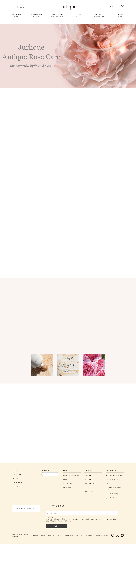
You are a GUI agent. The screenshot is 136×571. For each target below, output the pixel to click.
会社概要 (35, 534)
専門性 (65, 478)
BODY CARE (57, 15)
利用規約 (59, 534)
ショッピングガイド (112, 478)
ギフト (86, 486)
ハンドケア (87, 478)
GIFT (78, 15)
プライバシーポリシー (87, 534)
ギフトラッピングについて (114, 474)
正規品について (89, 490)
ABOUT (15, 469)
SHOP (15, 485)
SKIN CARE (15, 15)
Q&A (108, 482)
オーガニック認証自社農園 (71, 474)
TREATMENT (17, 481)
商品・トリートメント (69, 482)
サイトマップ (110, 496)
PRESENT (99, 15)
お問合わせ (51, 534)
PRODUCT (16, 477)
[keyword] (25, 7)
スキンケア (87, 474)
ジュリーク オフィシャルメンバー (114, 487)
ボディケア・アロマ (90, 482)
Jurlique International (102, 534)
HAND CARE (36, 15)
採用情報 (43, 534)
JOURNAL (120, 15)
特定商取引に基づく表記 (71, 534)
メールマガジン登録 (112, 493)
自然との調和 (67, 486)
